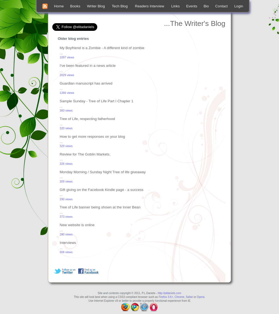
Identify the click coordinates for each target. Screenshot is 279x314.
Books (75, 6)
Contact (221, 6)
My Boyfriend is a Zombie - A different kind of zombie (102, 48)
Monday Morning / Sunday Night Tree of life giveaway (103, 172)
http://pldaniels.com (169, 293)
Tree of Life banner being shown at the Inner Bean (100, 207)
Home (59, 6)
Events (191, 6)
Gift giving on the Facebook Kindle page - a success (101, 190)
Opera (201, 296)
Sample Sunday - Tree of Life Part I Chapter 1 (96, 101)
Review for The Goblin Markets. (85, 154)
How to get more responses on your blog (92, 136)
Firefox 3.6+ (166, 296)
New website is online (77, 225)
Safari (189, 296)
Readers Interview (149, 6)
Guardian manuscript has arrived (86, 83)
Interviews (68, 243)
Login (238, 6)
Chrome (179, 296)
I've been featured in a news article (88, 66)
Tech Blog (120, 6)
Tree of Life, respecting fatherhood (87, 119)
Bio (206, 6)
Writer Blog (96, 6)
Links (175, 6)
